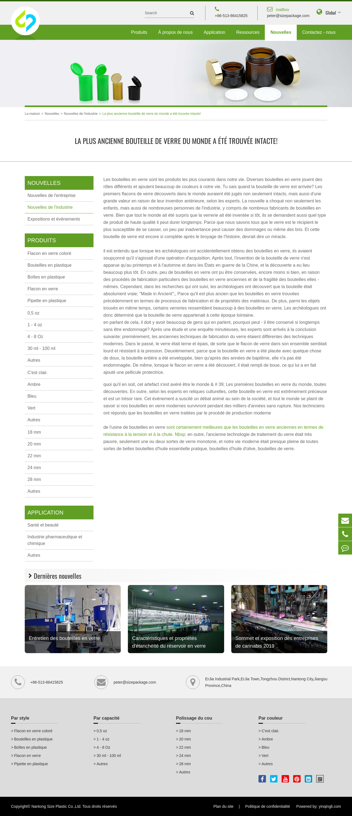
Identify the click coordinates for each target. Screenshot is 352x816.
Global (331, 12)
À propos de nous (175, 32)
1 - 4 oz (35, 324)
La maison (32, 114)
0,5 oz (34, 313)
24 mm (34, 467)
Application (214, 32)
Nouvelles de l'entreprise (52, 195)
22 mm (34, 455)
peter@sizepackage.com (288, 12)
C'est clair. (38, 372)
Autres (34, 360)
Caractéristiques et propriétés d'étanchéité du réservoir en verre (169, 642)
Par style (20, 718)
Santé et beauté (43, 525)
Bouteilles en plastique (50, 265)
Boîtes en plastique (46, 277)
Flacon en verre (43, 288)
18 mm (34, 432)
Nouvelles (280, 32)
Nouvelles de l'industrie (81, 114)
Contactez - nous (319, 32)
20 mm (34, 444)
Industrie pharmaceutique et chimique (55, 540)
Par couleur (270, 718)
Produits (139, 32)
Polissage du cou (194, 718)
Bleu (32, 396)
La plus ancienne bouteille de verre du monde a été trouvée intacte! (151, 114)
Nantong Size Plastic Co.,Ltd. (56, 806)
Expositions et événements (54, 219)
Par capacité (106, 718)
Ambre (34, 384)
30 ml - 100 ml (41, 348)
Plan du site (223, 806)
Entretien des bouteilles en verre (64, 638)
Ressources (247, 32)
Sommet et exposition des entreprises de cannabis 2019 (276, 642)
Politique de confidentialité (267, 806)
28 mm (34, 479)
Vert (31, 408)
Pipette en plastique (47, 300)
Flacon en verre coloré (49, 253)
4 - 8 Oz (35, 336)
